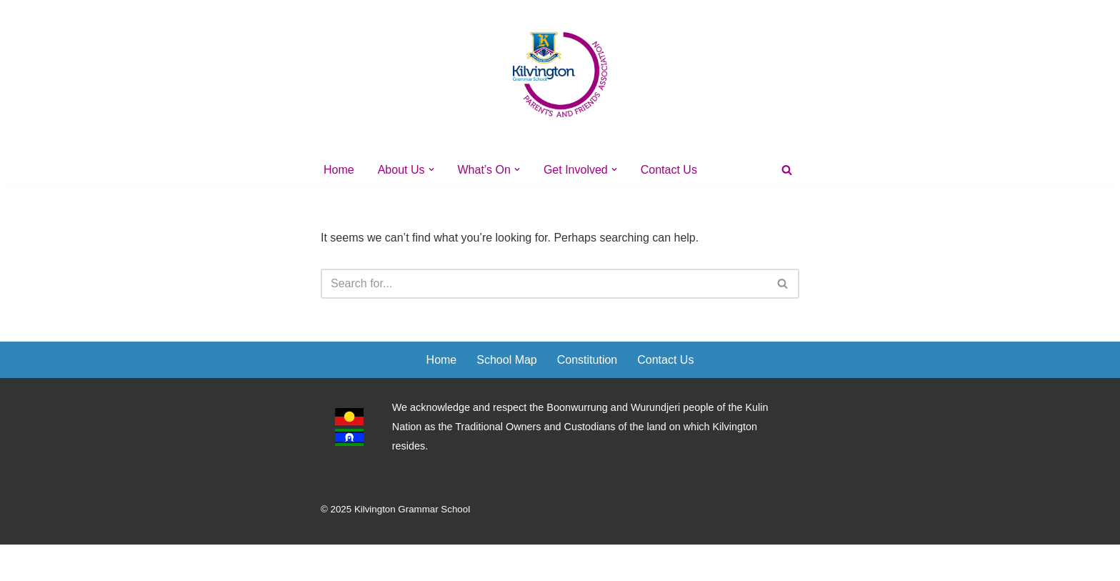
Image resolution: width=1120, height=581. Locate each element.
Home (339, 170)
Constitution (587, 360)
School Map (506, 360)
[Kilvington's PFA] (560, 73)
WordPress (448, 563)
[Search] (786, 169)
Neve (334, 563)
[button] (431, 169)
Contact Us (669, 170)
